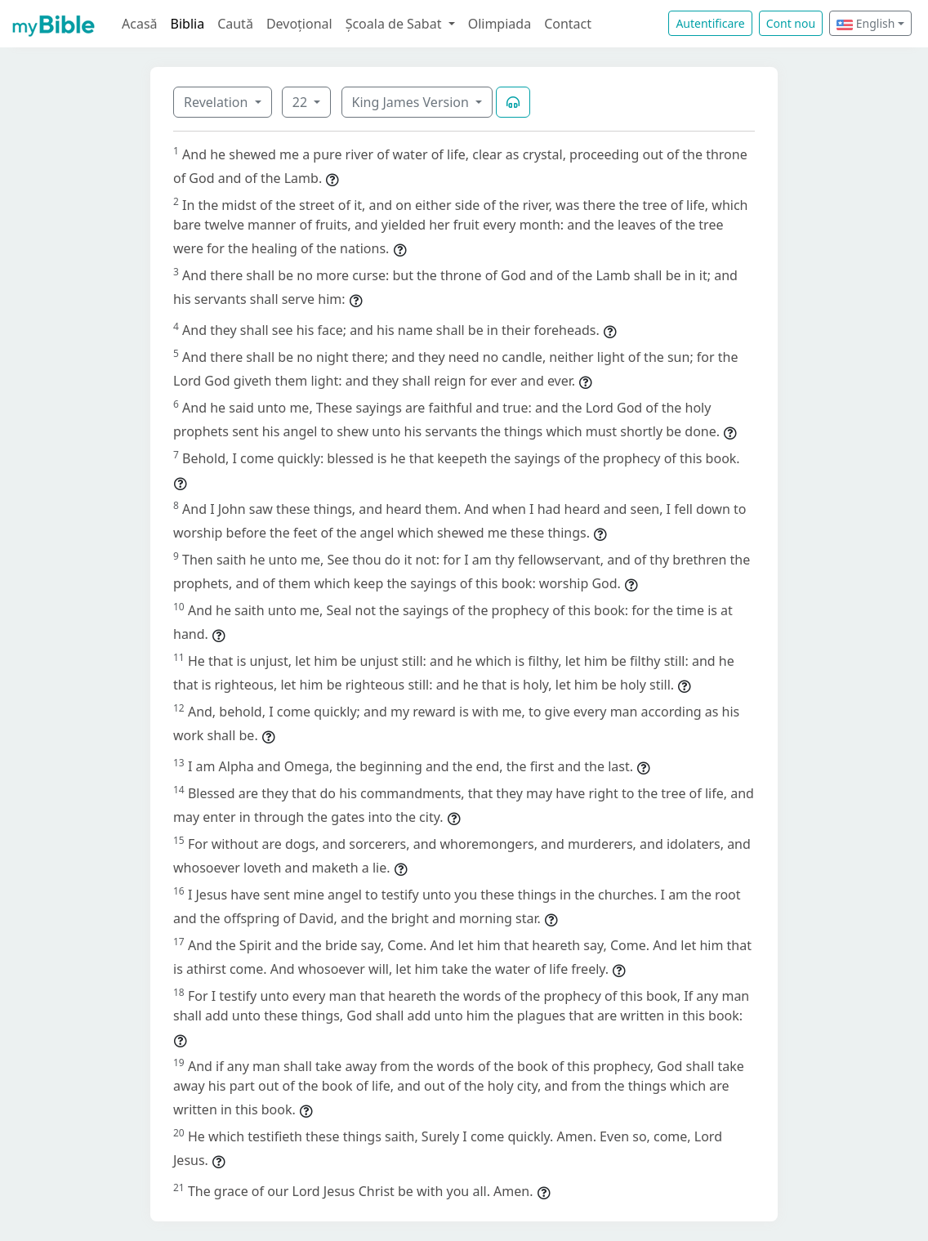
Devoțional (299, 24)
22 (301, 102)
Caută (235, 24)
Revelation (218, 102)
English (866, 23)
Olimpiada (499, 24)
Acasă (140, 24)
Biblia (188, 24)
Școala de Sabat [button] (395, 24)
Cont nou (790, 23)
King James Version (412, 102)
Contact (567, 24)
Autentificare (710, 23)
